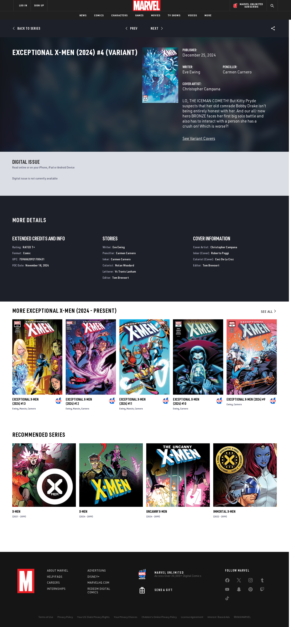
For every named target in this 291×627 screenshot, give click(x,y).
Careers (53, 582)
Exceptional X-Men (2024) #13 (25, 421)
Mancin (23, 428)
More (208, 15)
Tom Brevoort (120, 297)
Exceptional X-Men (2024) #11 (132, 421)
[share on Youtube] (227, 590)
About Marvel (57, 570)
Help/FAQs (55, 576)
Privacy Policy (65, 617)
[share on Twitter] (239, 581)
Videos (192, 15)
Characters (119, 15)
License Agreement (192, 617)
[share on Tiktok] (227, 599)
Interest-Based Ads (218, 617)
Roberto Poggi (220, 273)
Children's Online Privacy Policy (159, 617)
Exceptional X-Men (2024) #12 (79, 421)
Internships (56, 589)
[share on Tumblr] (262, 581)
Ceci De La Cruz (224, 279)
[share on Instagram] (250, 581)
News (82, 15)
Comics (99, 15)
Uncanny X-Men (156, 532)
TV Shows (174, 15)
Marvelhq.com (98, 582)
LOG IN (23, 5)
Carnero (32, 428)
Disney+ (94, 576)
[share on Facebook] (227, 581)
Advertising (97, 570)
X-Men (16, 532)
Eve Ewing (100, 90)
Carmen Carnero (191, 90)
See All (269, 332)
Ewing (15, 428)
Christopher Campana (110, 107)
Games (139, 15)
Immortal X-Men (224, 532)
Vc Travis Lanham (125, 291)
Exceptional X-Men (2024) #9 (246, 419)
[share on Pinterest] (250, 590)
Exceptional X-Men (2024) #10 (186, 421)
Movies (155, 15)
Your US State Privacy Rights (93, 617)
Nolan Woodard (124, 285)
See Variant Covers (108, 141)
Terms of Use (45, 617)
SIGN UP (39, 5)
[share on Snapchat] (239, 590)
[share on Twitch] (262, 590)
